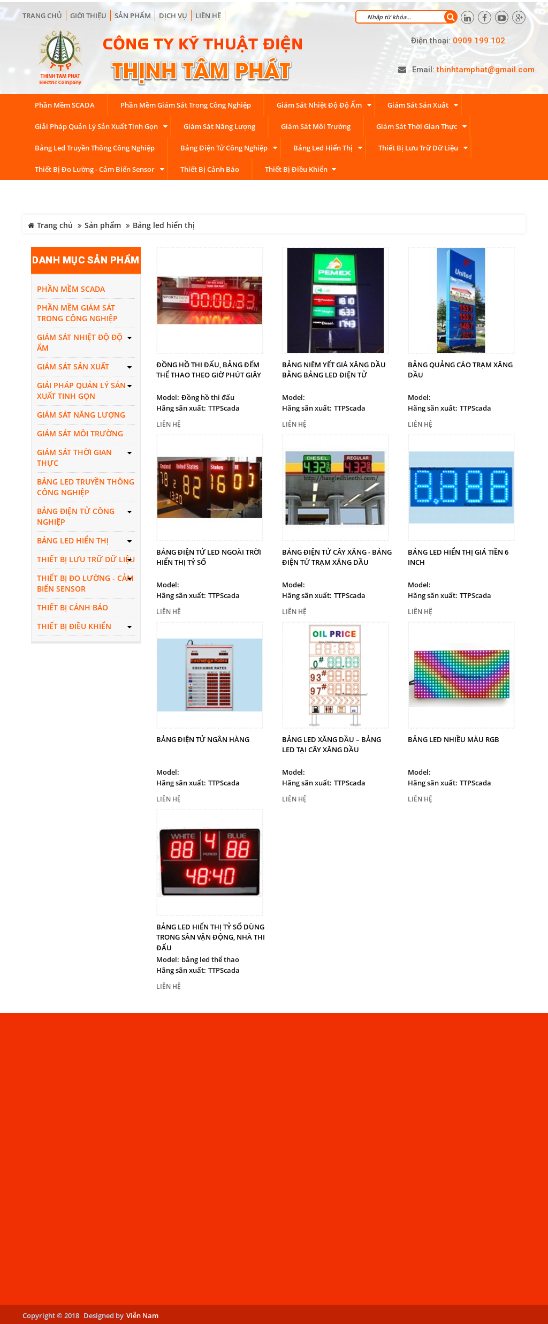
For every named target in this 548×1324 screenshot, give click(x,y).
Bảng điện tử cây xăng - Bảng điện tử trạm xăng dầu (337, 555)
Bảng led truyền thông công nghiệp (85, 485)
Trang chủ (42, 13)
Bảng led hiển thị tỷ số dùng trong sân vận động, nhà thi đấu (210, 935)
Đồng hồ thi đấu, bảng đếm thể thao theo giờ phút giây (208, 368)
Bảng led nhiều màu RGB (453, 737)
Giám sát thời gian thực (74, 455)
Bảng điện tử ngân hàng (202, 737)
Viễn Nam (142, 1313)
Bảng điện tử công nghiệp (76, 514)
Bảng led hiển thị (164, 223)
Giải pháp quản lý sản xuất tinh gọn (81, 389)
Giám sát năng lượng (81, 413)
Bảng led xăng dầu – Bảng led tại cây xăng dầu (331, 742)
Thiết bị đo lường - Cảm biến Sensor (85, 581)
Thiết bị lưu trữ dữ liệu (86, 558)
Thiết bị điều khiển (74, 624)
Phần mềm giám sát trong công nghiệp (77, 311)
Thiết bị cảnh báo (72, 606)
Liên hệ (208, 13)
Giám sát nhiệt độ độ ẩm (80, 340)
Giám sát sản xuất (73, 365)
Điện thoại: (431, 38)
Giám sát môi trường (80, 432)
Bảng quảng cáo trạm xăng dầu (460, 368)
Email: (423, 68)
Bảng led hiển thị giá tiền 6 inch (458, 555)
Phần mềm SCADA (71, 287)
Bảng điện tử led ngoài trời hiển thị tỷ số (208, 555)
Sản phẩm (103, 223)
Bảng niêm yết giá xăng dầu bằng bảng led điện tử (334, 368)
